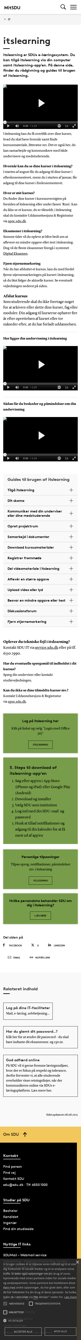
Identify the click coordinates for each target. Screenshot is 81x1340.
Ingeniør (10, 1223)
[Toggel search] (63, 7)
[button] (40, 1320)
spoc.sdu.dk (17, 221)
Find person (12, 1166)
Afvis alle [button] (60, 1331)
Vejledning (40, 880)
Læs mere (40, 915)
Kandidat (10, 1217)
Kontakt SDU (13, 1179)
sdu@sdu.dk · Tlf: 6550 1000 (25, 1185)
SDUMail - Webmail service (25, 1255)
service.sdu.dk (46, 648)
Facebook (12, 945)
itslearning (40, 744)
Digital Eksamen (15, 254)
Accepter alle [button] (23, 1331)
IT (9, 19)
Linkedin (56, 945)
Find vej (9, 1173)
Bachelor (10, 1211)
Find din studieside (18, 1229)
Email (14, 957)
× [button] (77, 1262)
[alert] (40, 1299)
